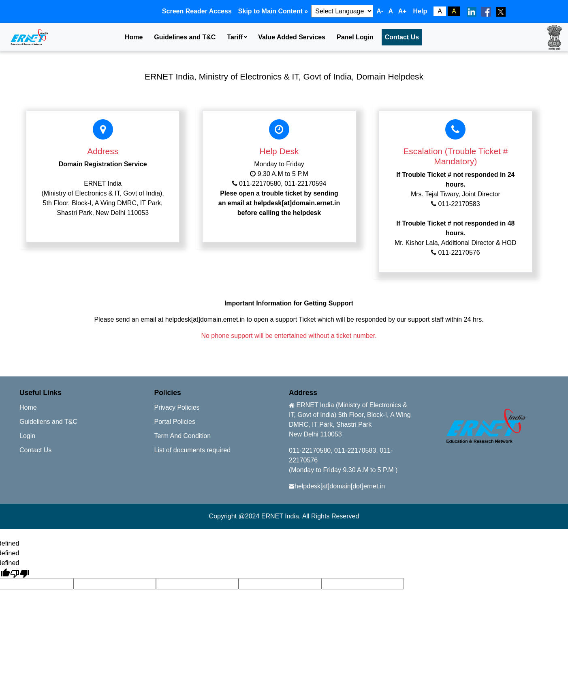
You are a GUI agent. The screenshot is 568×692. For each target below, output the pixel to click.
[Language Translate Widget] (342, 11)
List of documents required (192, 450)
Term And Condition (182, 435)
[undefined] (20, 573)
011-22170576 (459, 252)
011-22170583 (458, 203)
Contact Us (402, 37)
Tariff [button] (235, 37)
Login (27, 435)
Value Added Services (291, 37)
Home (134, 37)
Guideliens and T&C (48, 421)
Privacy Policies (177, 407)
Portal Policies (174, 421)
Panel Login (355, 37)
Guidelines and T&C (185, 37)
